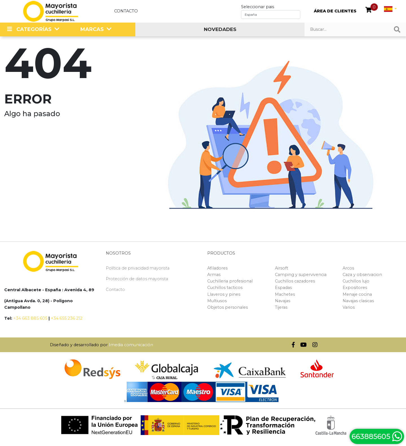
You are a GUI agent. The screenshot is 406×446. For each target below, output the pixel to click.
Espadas (283, 287)
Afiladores (217, 268)
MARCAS (92, 29)
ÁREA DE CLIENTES (335, 11)
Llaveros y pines (223, 294)
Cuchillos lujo (356, 281)
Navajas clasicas (358, 300)
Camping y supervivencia (300, 274)
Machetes (285, 294)
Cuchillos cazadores (295, 281)
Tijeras (281, 307)
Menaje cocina (357, 294)
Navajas (282, 300)
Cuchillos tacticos (224, 287)
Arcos (348, 268)
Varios (349, 307)
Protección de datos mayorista (137, 278)
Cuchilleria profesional (230, 281)
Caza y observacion (362, 274)
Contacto (126, 11)
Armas (213, 274)
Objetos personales (227, 307)
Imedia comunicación (131, 344)
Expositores (355, 287)
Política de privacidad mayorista (137, 268)
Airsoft (281, 268)
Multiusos (217, 300)
